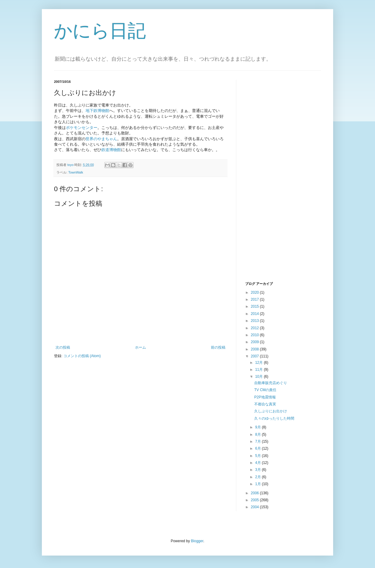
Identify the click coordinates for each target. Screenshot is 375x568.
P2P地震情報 (265, 397)
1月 (258, 484)
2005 (255, 500)
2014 (255, 314)
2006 (255, 493)
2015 (255, 306)
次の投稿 (63, 347)
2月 (258, 477)
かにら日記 (100, 31)
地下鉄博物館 (97, 110)
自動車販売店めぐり (270, 383)
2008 (255, 349)
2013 (255, 321)
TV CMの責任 (265, 390)
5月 (258, 456)
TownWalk (75, 172)
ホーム (140, 347)
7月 (258, 441)
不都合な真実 (265, 404)
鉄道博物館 (111, 149)
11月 (259, 369)
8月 (258, 434)
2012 (255, 328)
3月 (258, 470)
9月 (258, 427)
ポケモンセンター (81, 127)
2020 (255, 292)
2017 (255, 299)
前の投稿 (218, 347)
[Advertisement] (269, 180)
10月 (259, 376)
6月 (258, 448)
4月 (258, 463)
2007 (255, 356)
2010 (255, 335)
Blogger (197, 541)
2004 (255, 507)
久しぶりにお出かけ (270, 411)
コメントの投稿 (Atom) (82, 356)
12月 (259, 362)
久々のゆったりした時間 (274, 418)
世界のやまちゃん (101, 139)
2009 (255, 342)
